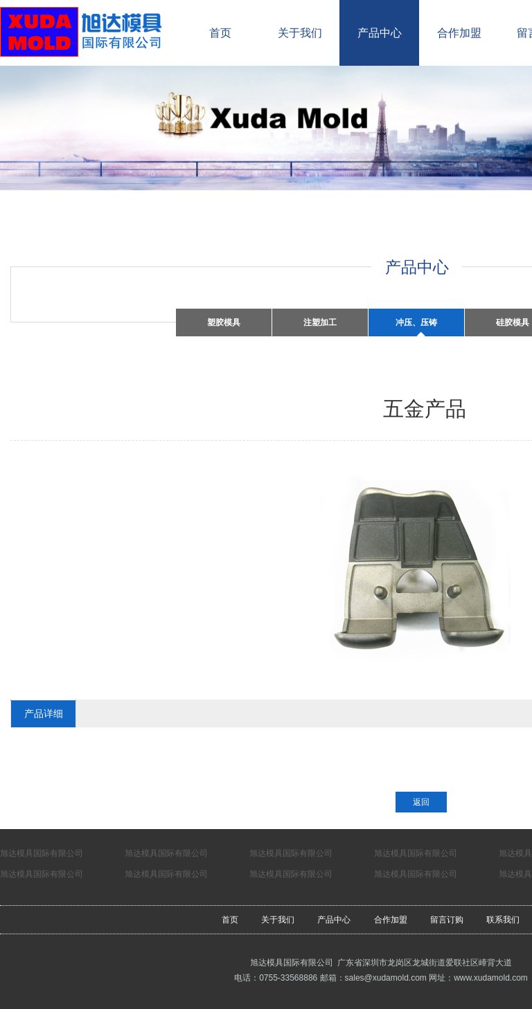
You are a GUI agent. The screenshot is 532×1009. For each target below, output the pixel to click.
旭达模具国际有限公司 (41, 853)
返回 (421, 802)
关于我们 (300, 33)
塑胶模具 (223, 322)
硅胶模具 (512, 322)
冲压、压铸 (416, 322)
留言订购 (446, 920)
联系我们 (503, 920)
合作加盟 (459, 33)
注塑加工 (320, 322)
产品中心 (379, 33)
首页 (220, 33)
